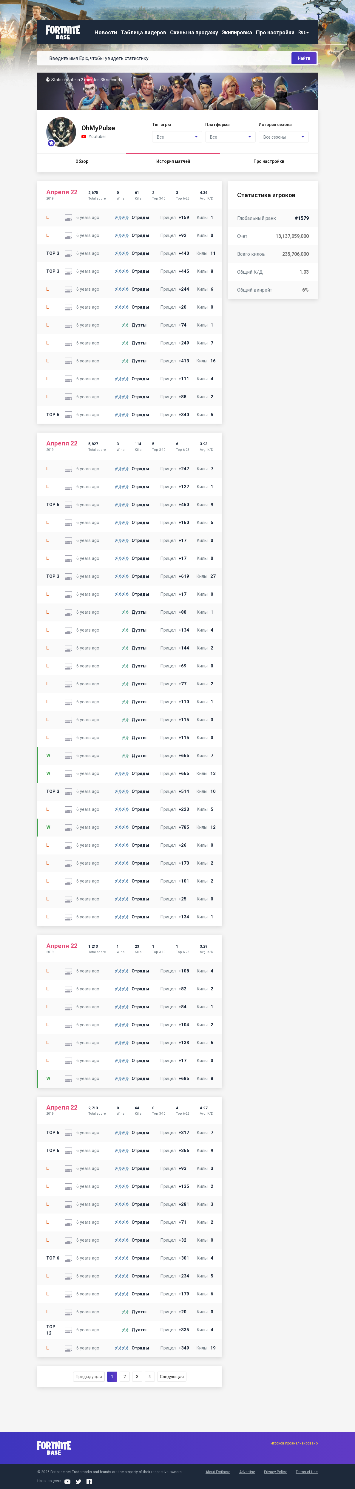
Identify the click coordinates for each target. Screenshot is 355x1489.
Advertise (247, 1472)
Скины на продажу (194, 32)
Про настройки (275, 32)
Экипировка (237, 32)
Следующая (172, 1376)
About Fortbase (218, 1472)
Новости (106, 32)
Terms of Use (307, 1472)
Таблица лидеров (143, 32)
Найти (304, 58)
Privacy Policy (275, 1472)
